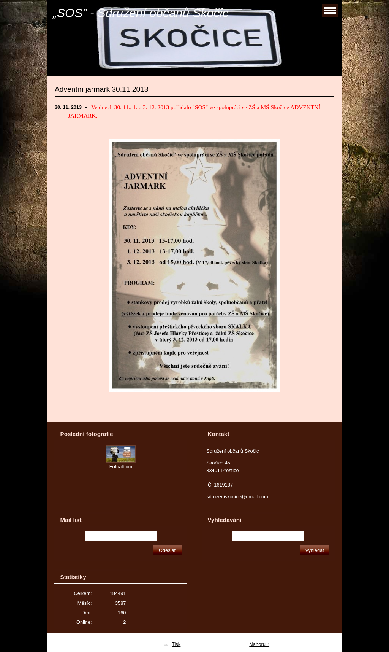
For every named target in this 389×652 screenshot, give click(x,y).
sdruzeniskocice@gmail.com (237, 496)
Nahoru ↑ (259, 644)
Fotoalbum (120, 466)
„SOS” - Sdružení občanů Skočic (140, 13)
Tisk (176, 644)
